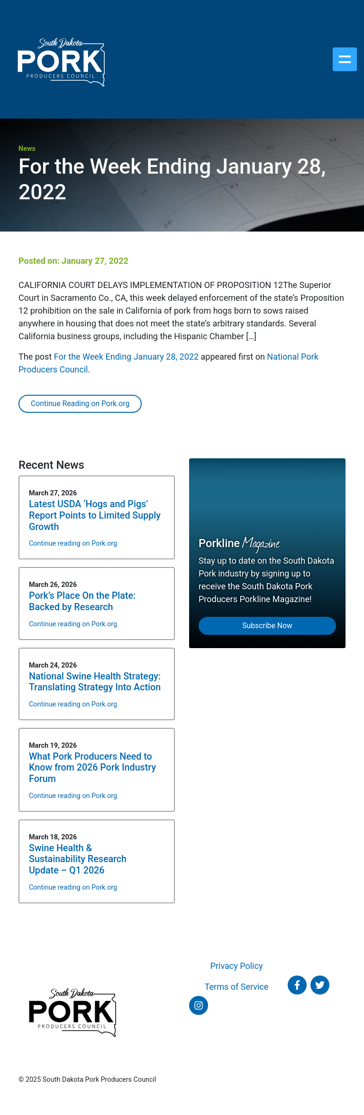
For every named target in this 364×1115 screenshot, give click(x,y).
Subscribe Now (267, 625)
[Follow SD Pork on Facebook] (297, 985)
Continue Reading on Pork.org (80, 403)
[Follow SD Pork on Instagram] (198, 1005)
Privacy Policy (236, 966)
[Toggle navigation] (345, 59)
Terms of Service (237, 987)
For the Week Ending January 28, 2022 (126, 357)
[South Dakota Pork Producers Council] (60, 59)
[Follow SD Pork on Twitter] (319, 985)
